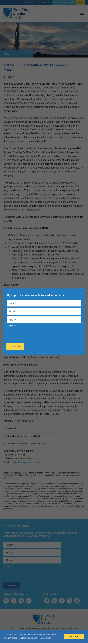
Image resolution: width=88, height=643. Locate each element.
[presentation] (27, 335)
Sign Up (15, 346)
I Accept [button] (74, 636)
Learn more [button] (45, 638)
